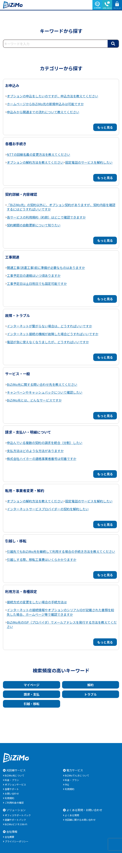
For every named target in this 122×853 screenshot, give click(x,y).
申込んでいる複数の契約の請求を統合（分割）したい (44, 442)
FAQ (67, 784)
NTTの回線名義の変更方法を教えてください (38, 154)
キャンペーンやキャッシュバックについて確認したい (44, 392)
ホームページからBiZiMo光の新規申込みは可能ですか (45, 104)
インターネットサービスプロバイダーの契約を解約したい (48, 509)
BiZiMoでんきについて (77, 775)
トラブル (90, 694)
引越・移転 (31, 703)
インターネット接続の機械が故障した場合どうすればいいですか (52, 333)
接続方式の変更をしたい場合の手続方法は (37, 602)
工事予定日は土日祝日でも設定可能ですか (37, 283)
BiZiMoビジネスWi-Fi (16, 824)
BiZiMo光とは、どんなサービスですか (34, 400)
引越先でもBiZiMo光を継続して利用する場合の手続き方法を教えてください (61, 551)
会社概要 (9, 836)
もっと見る (105, 127)
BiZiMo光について (14, 775)
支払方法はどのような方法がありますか (35, 450)
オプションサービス (15, 784)
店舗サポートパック (15, 819)
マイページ (31, 684)
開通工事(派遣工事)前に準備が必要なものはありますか (46, 267)
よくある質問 (72, 815)
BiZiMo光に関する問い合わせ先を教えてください (42, 384)
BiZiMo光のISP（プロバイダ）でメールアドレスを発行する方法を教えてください (62, 624)
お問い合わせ (12, 793)
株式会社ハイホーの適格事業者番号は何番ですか (41, 458)
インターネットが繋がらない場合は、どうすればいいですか (49, 326)
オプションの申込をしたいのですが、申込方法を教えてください (52, 96)
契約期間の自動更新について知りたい (34, 225)
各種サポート (12, 789)
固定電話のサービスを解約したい (89, 162)
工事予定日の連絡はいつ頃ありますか (34, 275)
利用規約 (9, 798)
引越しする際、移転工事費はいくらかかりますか (41, 559)
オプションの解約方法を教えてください (35, 162)
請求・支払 (31, 694)
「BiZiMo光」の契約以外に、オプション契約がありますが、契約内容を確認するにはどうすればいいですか (61, 206)
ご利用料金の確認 (14, 802)
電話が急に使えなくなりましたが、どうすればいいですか (48, 342)
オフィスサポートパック (18, 815)
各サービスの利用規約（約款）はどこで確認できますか (46, 217)
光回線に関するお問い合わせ (80, 819)
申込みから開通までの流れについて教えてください (43, 112)
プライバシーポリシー (16, 841)
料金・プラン (12, 780)
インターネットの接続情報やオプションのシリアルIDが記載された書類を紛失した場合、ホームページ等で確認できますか (60, 612)
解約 (90, 684)
